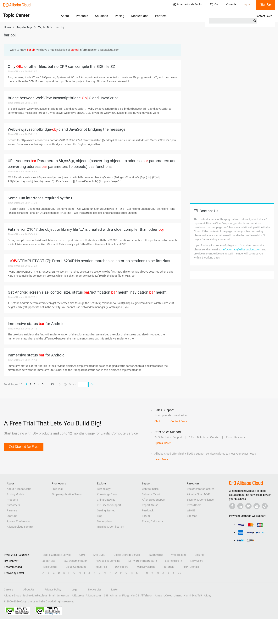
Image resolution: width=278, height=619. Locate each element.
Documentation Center (200, 488)
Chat (157, 421)
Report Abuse (150, 505)
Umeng (178, 595)
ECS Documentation (75, 560)
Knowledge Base (107, 494)
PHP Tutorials (190, 566)
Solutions (101, 16)
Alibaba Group (12, 595)
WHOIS (191, 510)
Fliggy (125, 595)
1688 (105, 595)
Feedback (147, 510)
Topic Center (49, 566)
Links (114, 589)
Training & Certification (110, 526)
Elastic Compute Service (56, 554)
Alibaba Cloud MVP (198, 494)
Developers (121, 566)
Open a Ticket (162, 443)
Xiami (187, 595)
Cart (215, 4)
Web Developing (145, 566)
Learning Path (173, 560)
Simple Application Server (67, 494)
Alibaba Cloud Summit (20, 526)
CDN (82, 554)
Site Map (192, 515)
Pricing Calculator (152, 521)
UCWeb (168, 595)
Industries (101, 566)
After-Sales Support (153, 499)
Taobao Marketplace (35, 595)
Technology (104, 488)
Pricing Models (15, 494)
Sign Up (265, 4)
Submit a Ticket (151, 494)
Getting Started (106, 510)
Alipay (207, 595)
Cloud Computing (76, 566)
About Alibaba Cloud (19, 488)
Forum (146, 515)
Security (199, 554)
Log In (246, 4)
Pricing (119, 16)
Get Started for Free (23, 447)
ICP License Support (109, 505)
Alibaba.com (93, 595)
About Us (28, 589)
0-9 (179, 572)
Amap (158, 595)
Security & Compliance (200, 499)
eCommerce (156, 554)
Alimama (115, 595)
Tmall (52, 595)
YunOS (135, 595)
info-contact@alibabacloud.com (242, 249)
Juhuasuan (63, 595)
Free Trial (57, 488)
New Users (196, 560)
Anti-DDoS (99, 554)
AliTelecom (147, 595)
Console (231, 4)
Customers (13, 505)
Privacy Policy (53, 589)
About (65, 16)
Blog (99, 515)
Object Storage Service (127, 554)
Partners (160, 16)
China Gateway (106, 499)
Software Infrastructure (142, 560)
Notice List (94, 589)
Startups (12, 515)
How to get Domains (108, 560)
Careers (8, 589)
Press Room (194, 505)
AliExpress (78, 595)
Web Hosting (178, 554)
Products (82, 16)
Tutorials (169, 566)
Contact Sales (263, 16)
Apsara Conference (18, 521)
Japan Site (48, 560)
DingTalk (197, 595)
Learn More (161, 459)
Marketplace (139, 16)
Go (92, 384)
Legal (74, 589)
